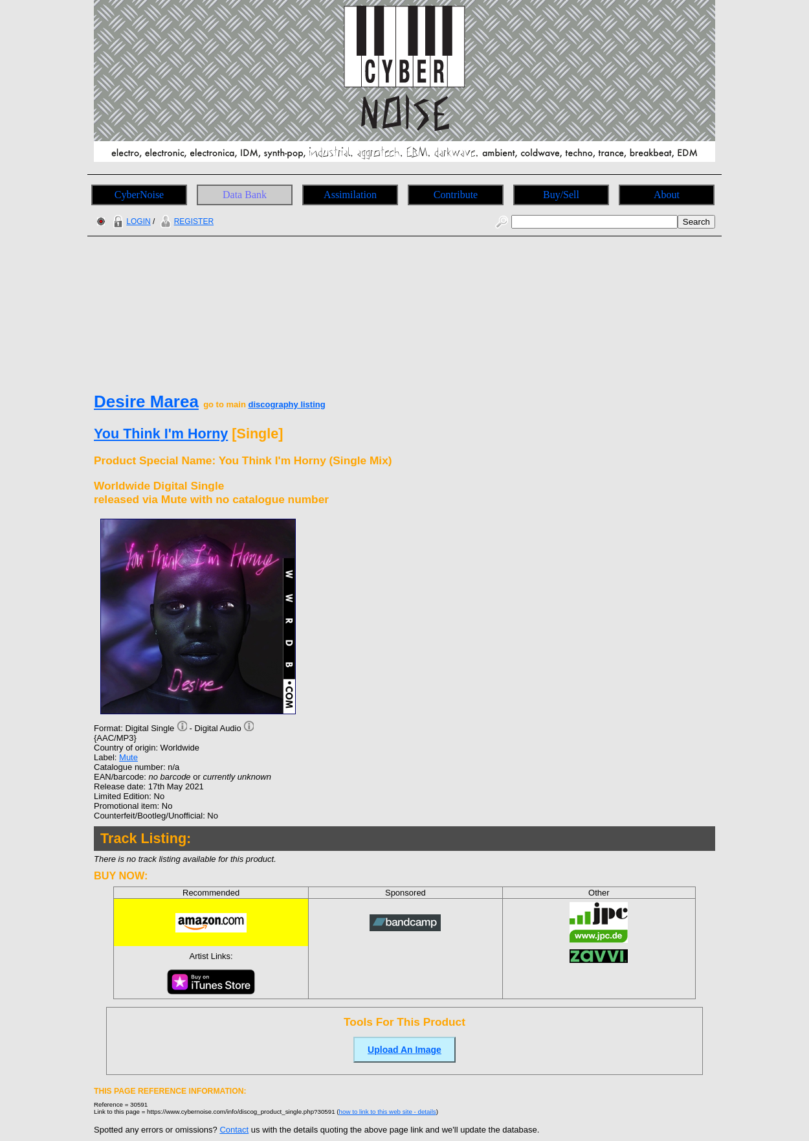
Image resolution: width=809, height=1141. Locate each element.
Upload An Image (404, 1050)
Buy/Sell (561, 194)
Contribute (456, 194)
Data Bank (245, 194)
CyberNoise (139, 194)
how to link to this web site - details (387, 1111)
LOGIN (130, 221)
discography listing (286, 404)
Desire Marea (146, 401)
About (667, 194)
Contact (234, 1130)
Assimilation (350, 194)
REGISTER (185, 221)
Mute (128, 757)
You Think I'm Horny (161, 433)
